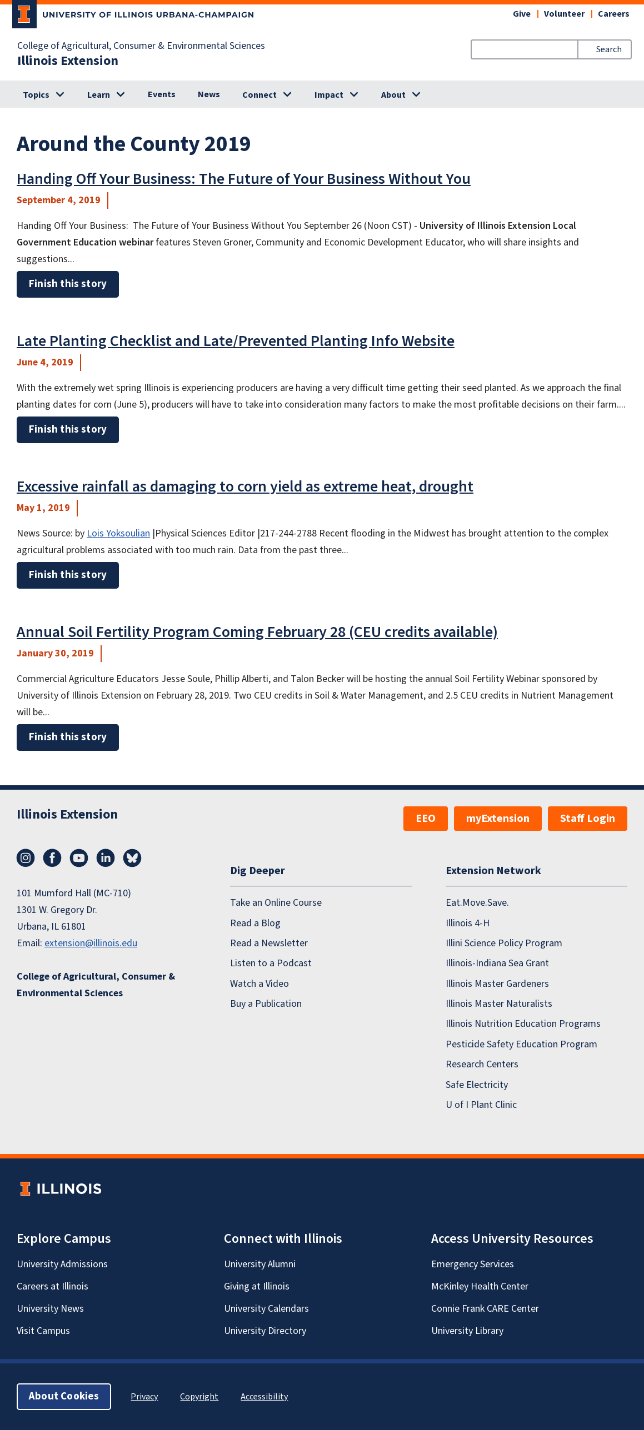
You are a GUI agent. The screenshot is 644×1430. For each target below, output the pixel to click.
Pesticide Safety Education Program (521, 1044)
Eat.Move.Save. (477, 903)
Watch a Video (259, 984)
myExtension (498, 818)
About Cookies (64, 1396)
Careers (614, 14)
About (393, 95)
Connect (259, 95)
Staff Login (587, 818)
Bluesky (132, 858)
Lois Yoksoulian (118, 533)
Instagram (25, 858)
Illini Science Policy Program (504, 943)
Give (522, 14)
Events (162, 94)
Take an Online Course (276, 903)
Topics (36, 95)
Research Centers (482, 1064)
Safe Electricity (477, 1085)
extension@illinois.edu (90, 943)
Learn (98, 95)
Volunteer (564, 14)
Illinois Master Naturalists (499, 1004)
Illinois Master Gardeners (497, 984)
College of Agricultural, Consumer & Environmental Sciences (141, 46)
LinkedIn (105, 858)
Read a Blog (255, 923)
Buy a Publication (266, 1004)
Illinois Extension (67, 61)
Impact (328, 95)
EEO (426, 818)
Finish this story (68, 284)
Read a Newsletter (269, 943)
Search (609, 49)
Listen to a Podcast (271, 963)
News (209, 94)
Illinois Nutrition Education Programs (523, 1024)
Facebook (52, 858)
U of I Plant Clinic (481, 1105)
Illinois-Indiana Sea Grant (497, 963)
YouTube (79, 858)
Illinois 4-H (468, 923)
